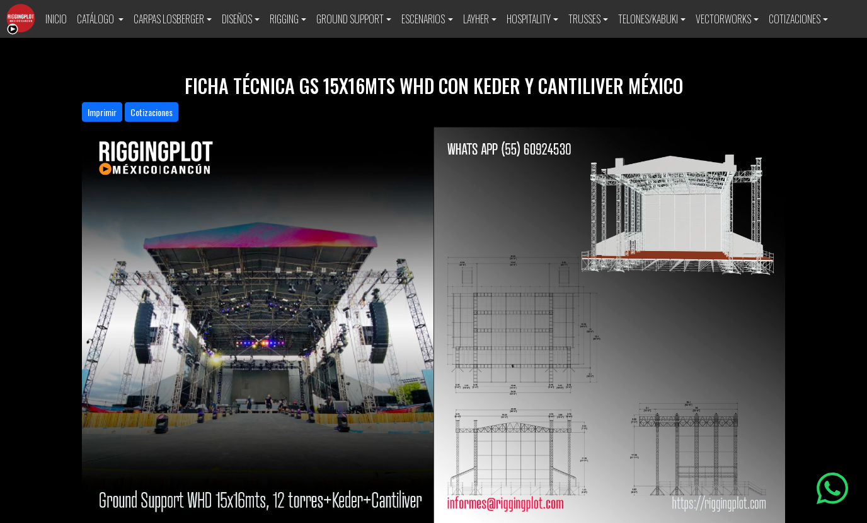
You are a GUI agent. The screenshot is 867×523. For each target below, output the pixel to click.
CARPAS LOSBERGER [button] (169, 18)
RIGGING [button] (284, 18)
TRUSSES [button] (584, 18)
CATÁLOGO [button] (96, 18)
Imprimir (102, 112)
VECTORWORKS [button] (723, 18)
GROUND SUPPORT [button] (350, 18)
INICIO (56, 18)
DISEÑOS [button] (237, 18)
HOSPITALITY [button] (529, 18)
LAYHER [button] (476, 18)
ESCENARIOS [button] (423, 18)
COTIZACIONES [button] (794, 18)
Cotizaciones (151, 112)
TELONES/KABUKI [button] (648, 18)
